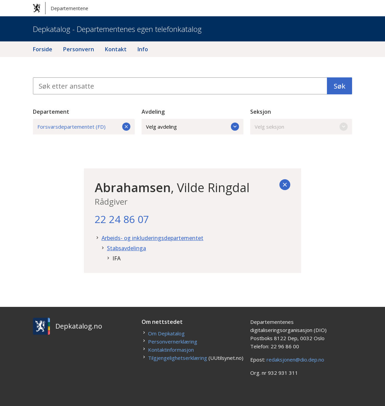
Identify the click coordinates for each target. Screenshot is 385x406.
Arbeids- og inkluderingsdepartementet (152, 238)
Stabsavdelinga (126, 248)
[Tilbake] (284, 184)
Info (143, 49)
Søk (339, 86)
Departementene (60, 8)
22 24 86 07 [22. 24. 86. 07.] (122, 219)
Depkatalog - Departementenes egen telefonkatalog (117, 29)
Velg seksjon (301, 127)
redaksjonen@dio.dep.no (295, 359)
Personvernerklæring (172, 341)
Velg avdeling (192, 127)
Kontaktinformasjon (171, 349)
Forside (42, 49)
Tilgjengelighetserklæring (177, 357)
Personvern (78, 49)
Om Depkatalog (166, 333)
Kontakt (116, 49)
